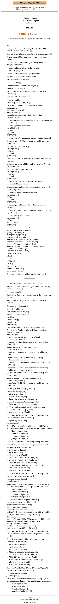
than (14, 48)
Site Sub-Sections (40, 7)
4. (7, 283)
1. (7, 48)
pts (10, 48)
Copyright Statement (29, 602)
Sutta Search (37, 10)
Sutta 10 (29, 28)
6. (7, 500)
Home (15, 7)
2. (7, 68)
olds (18, 48)
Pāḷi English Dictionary (23, 10)
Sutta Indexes (22, 7)
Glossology (31, 7)
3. (7, 74)
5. (7, 442)
